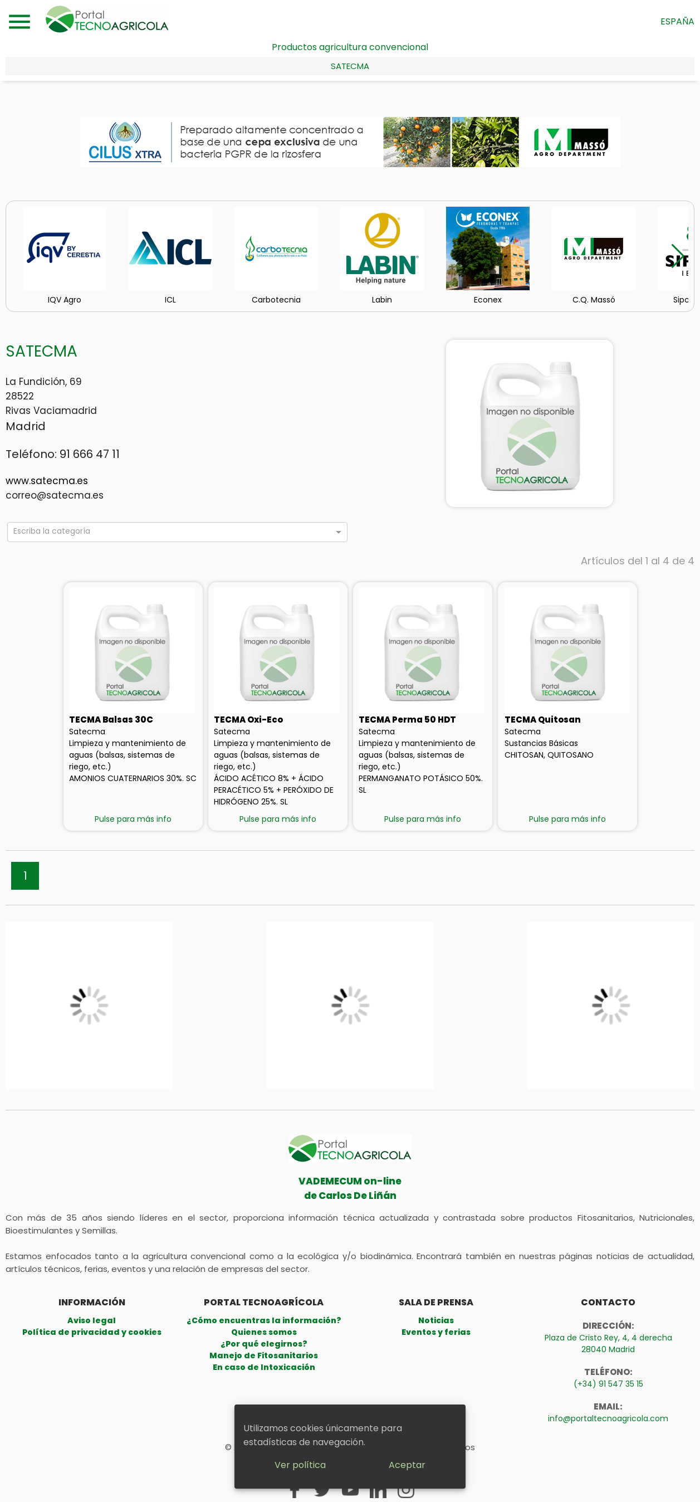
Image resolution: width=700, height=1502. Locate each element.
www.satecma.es (47, 480)
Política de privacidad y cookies (91, 1332)
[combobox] (172, 533)
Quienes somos (264, 1332)
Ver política (300, 1465)
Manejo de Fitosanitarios (263, 1355)
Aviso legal (91, 1320)
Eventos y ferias (436, 1332)
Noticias (436, 1320)
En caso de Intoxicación (264, 1367)
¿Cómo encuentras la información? (264, 1320)
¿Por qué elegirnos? (264, 1343)
